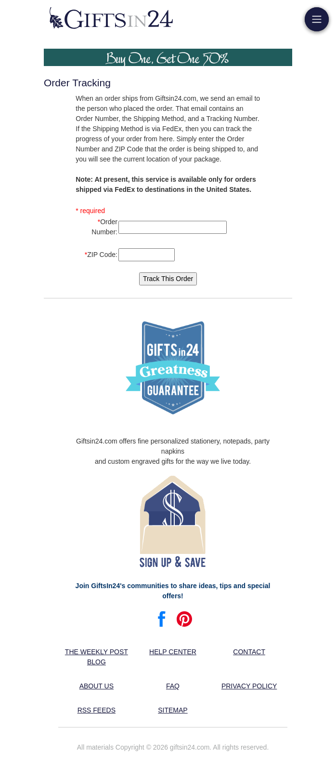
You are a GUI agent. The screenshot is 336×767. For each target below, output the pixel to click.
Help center (172, 652)
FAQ (173, 686)
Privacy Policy (249, 686)
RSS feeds (97, 710)
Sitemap (172, 710)
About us (96, 686)
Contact (249, 652)
